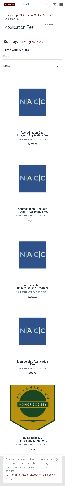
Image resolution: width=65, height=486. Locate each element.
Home (6, 15)
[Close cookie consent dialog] (57, 459)
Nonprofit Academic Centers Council (31, 15)
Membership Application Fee (32, 363)
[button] (31, 56)
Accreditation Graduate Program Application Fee (32, 210)
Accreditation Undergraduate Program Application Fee (32, 288)
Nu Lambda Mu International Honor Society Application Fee (32, 440)
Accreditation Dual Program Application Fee (32, 134)
